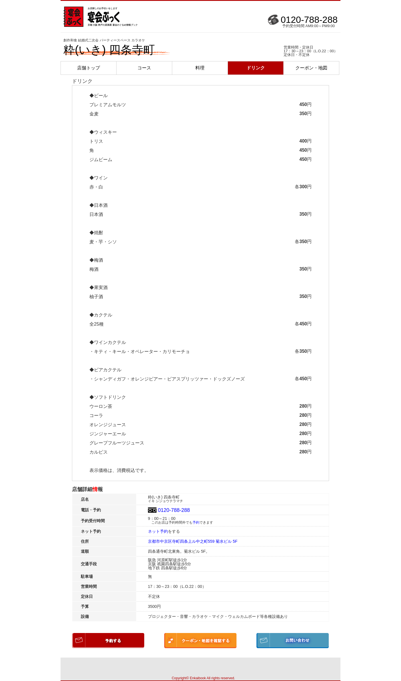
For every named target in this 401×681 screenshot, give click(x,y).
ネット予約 (158, 531)
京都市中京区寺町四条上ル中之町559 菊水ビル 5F (192, 541)
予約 (196, 522)
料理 (199, 67)
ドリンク (255, 67)
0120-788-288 (309, 20)
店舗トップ (88, 67)
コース (144, 67)
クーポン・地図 (311, 67)
